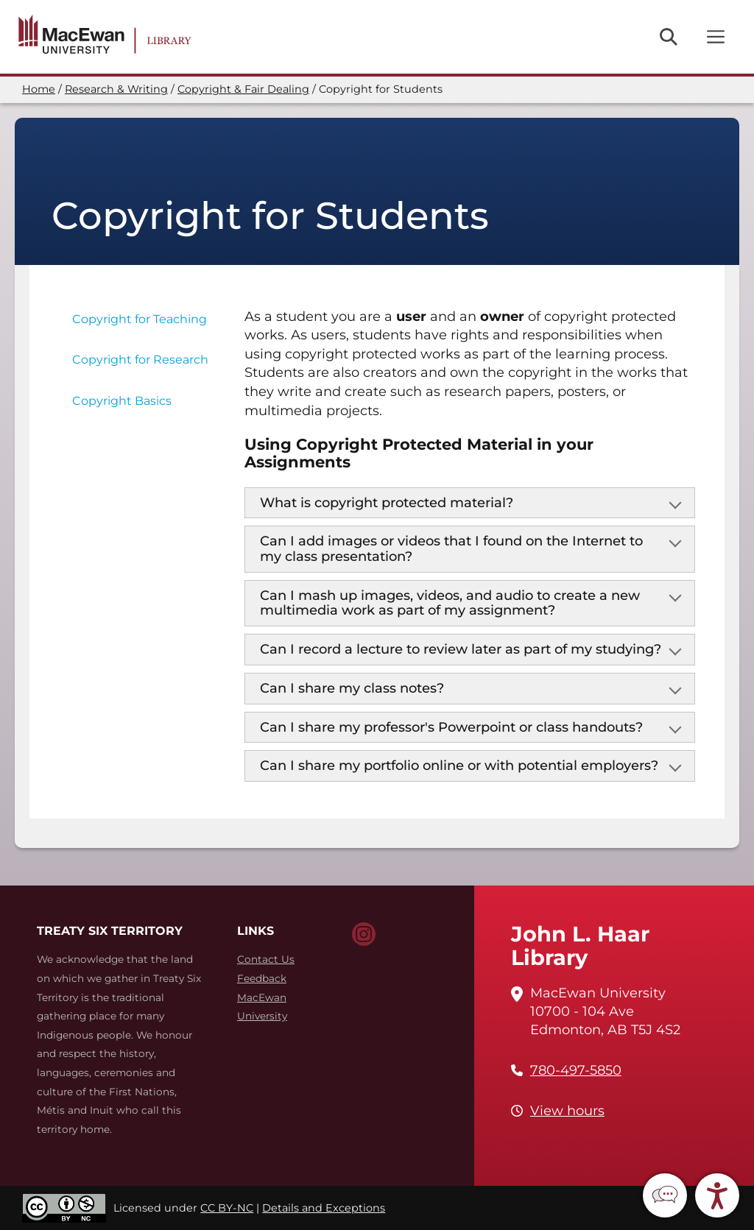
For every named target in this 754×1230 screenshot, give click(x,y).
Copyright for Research (140, 360)
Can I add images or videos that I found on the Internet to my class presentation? (451, 549)
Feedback (261, 978)
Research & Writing (116, 89)
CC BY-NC (226, 1208)
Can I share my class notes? (352, 688)
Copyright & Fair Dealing (243, 89)
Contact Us (266, 959)
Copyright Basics (122, 401)
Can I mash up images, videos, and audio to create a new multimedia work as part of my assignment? (450, 603)
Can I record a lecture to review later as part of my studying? (460, 649)
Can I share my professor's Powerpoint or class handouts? (451, 727)
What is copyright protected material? (386, 503)
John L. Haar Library (580, 945)
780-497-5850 (575, 1070)
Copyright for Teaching (139, 319)
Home (38, 89)
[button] (665, 1195)
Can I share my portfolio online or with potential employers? (459, 765)
